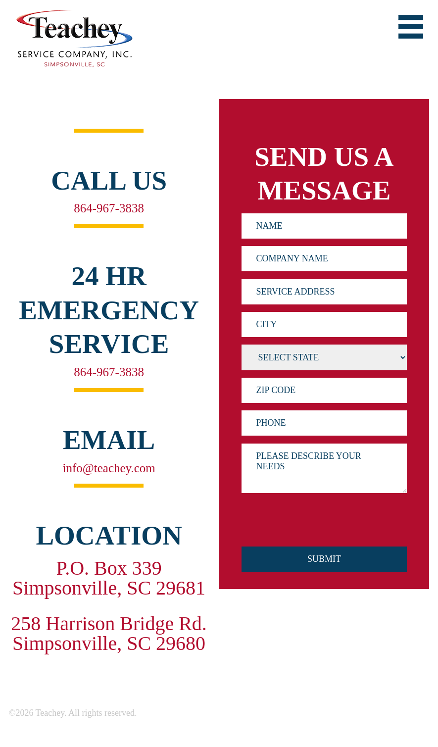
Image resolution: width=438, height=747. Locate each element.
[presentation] (317, 529)
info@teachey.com (108, 467)
